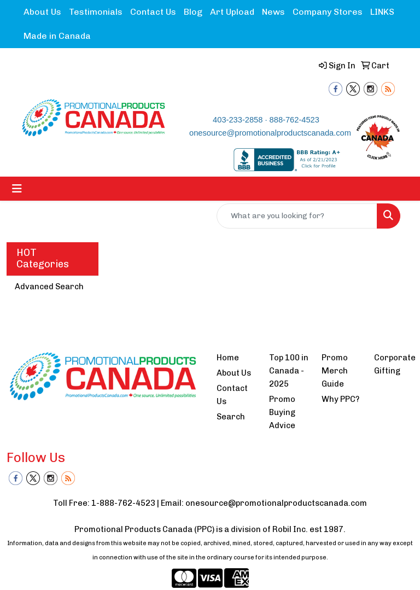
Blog (193, 12)
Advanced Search (49, 286)
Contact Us (153, 12)
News (273, 12)
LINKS (382, 12)
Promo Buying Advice (282, 412)
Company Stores (328, 12)
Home (228, 358)
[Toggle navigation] (16, 188)
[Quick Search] (297, 216)
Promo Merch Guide (335, 371)
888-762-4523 (294, 119)
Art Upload (232, 12)
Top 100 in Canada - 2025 (288, 371)
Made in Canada (57, 36)
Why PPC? (340, 399)
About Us (42, 12)
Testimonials (95, 12)
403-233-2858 (237, 119)
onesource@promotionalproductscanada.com (270, 132)
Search (231, 417)
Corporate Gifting (393, 364)
